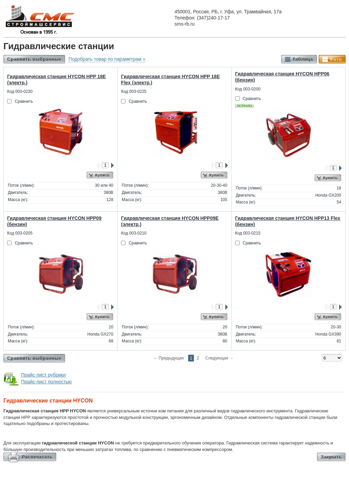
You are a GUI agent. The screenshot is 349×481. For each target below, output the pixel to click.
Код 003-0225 (133, 91)
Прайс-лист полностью (46, 381)
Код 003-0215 (247, 233)
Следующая (219, 358)
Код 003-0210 (133, 233)
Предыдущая (168, 358)
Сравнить (24, 101)
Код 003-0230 (19, 91)
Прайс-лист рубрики (43, 375)
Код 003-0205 (19, 233)
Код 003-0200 (247, 89)
